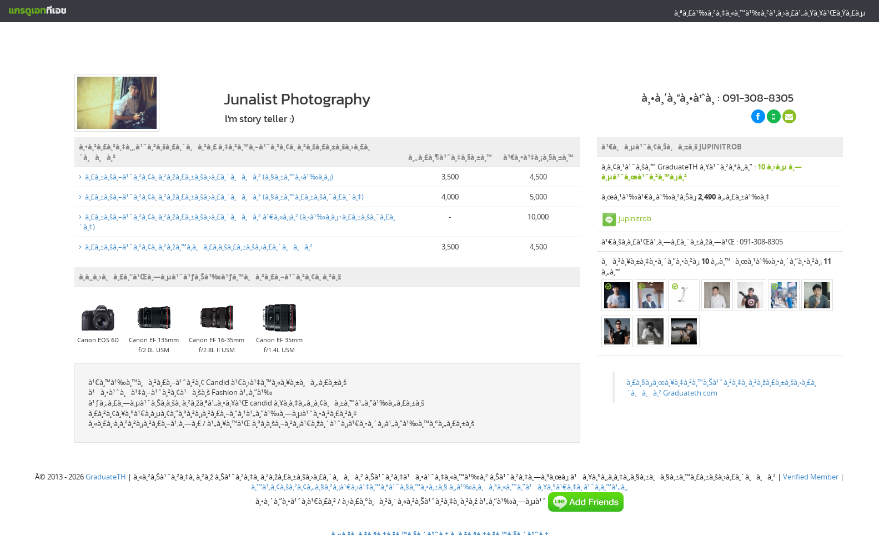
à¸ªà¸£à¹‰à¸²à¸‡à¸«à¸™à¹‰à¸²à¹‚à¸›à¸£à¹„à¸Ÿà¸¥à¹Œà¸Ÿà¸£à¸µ (769, 13)
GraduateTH (106, 472)
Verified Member (810, 472)
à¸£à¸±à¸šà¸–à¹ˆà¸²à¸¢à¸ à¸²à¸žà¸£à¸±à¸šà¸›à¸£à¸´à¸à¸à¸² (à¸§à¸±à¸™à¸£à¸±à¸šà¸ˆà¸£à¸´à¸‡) (221, 192)
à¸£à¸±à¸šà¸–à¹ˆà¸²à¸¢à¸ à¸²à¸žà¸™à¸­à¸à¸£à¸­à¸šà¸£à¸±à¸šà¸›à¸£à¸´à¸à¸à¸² (196, 242)
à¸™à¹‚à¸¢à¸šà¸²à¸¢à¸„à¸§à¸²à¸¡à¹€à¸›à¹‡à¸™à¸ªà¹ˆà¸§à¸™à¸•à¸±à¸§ (349, 482)
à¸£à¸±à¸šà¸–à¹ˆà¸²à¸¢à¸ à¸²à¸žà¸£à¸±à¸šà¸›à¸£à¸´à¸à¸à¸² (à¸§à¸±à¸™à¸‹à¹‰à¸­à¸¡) (206, 172)
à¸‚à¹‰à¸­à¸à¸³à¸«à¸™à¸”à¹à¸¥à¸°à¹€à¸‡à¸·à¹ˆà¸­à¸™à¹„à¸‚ (538, 482)
